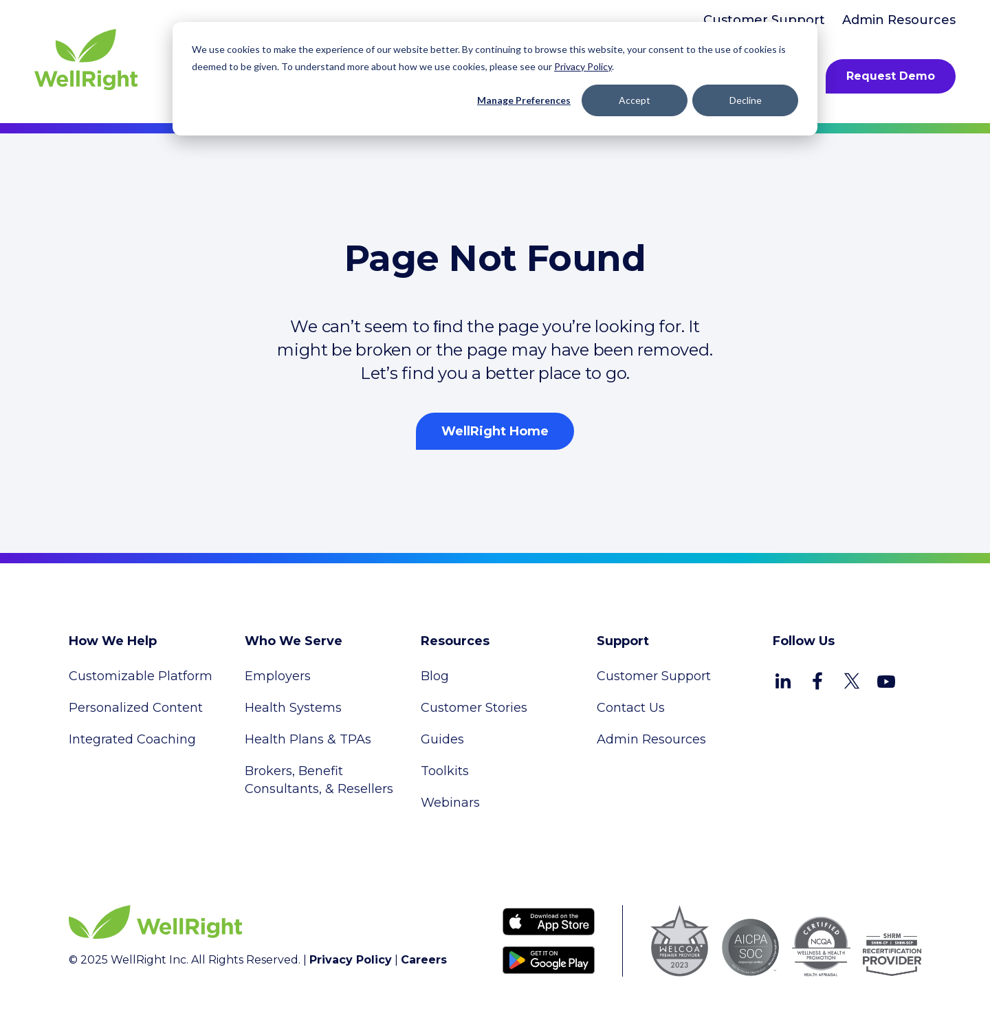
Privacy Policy (583, 66)
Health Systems (293, 707)
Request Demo (890, 76)
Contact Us (631, 707)
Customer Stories (474, 707)
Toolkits (445, 771)
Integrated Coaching (132, 739)
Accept (634, 100)
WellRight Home (495, 431)
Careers (424, 959)
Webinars (450, 802)
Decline (745, 100)
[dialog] (495, 78)
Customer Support (764, 20)
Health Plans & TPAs (308, 739)
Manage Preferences (524, 100)
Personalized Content (136, 707)
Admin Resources (899, 20)
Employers (278, 676)
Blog (435, 676)
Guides (442, 739)
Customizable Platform (140, 676)
